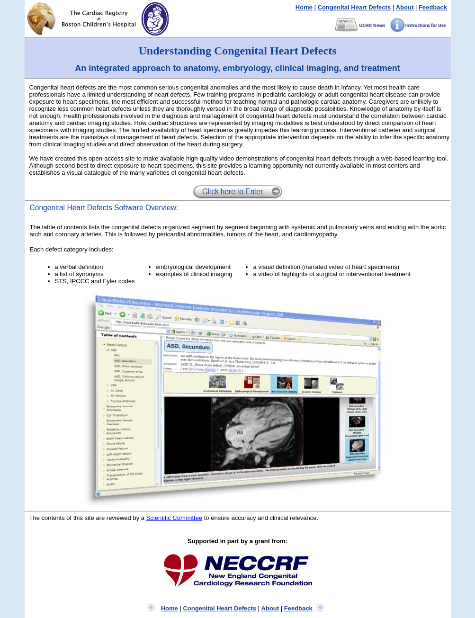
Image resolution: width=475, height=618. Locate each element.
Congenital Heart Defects (354, 7)
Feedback (433, 7)
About (405, 7)
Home (304, 7)
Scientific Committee (174, 517)
